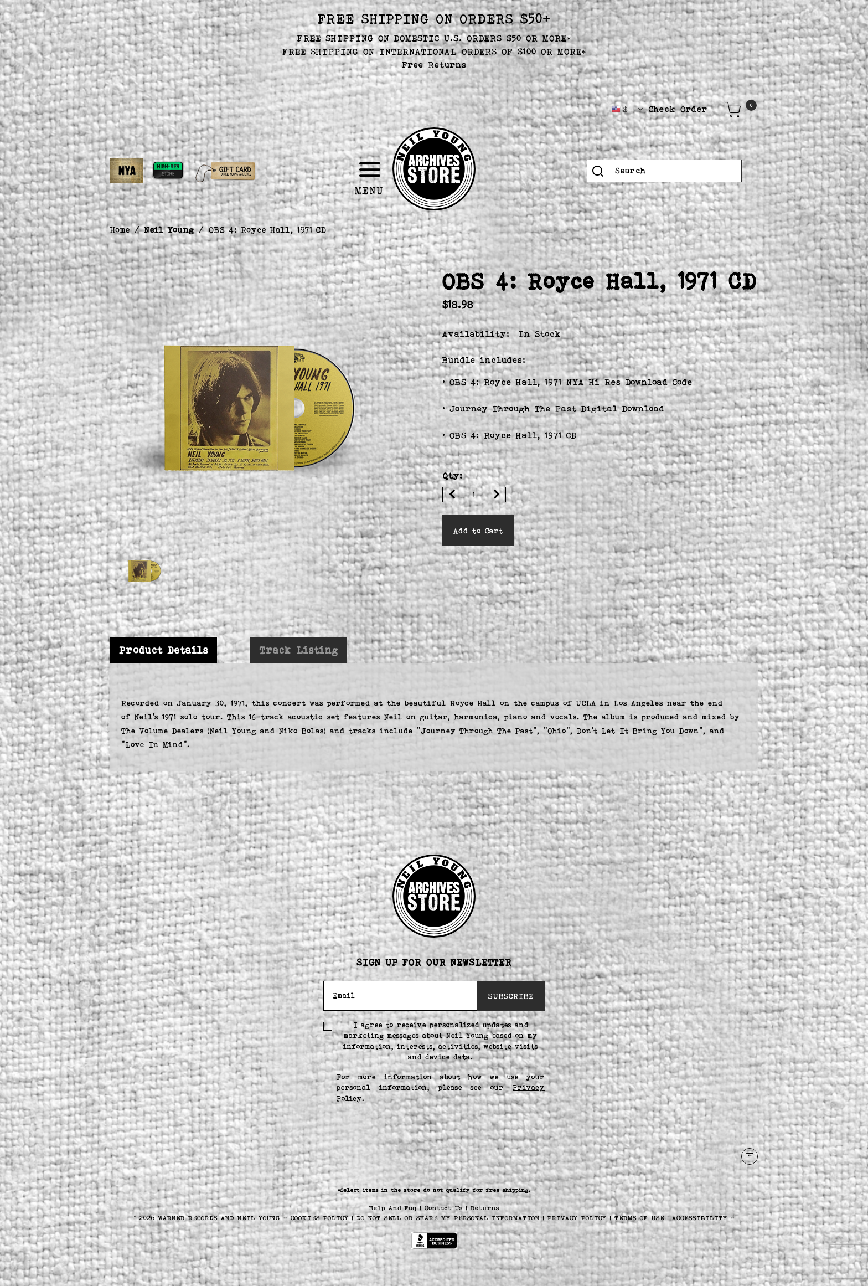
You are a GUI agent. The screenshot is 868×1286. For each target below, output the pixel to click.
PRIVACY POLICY (578, 1218)
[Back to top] (749, 1156)
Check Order (678, 109)
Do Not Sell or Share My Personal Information (448, 1218)
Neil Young (169, 229)
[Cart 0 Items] (733, 109)
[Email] (400, 996)
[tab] (163, 650)
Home (120, 229)
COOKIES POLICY (321, 1218)
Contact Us (445, 1208)
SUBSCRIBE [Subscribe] (511, 995)
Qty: (452, 475)
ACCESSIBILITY (699, 1218)
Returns (485, 1208)
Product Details (163, 650)
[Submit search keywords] (598, 171)
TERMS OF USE (639, 1218)
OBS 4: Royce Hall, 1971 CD (268, 229)
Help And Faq (394, 1208)
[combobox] (664, 171)
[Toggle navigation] (413, 170)
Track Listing (298, 650)
